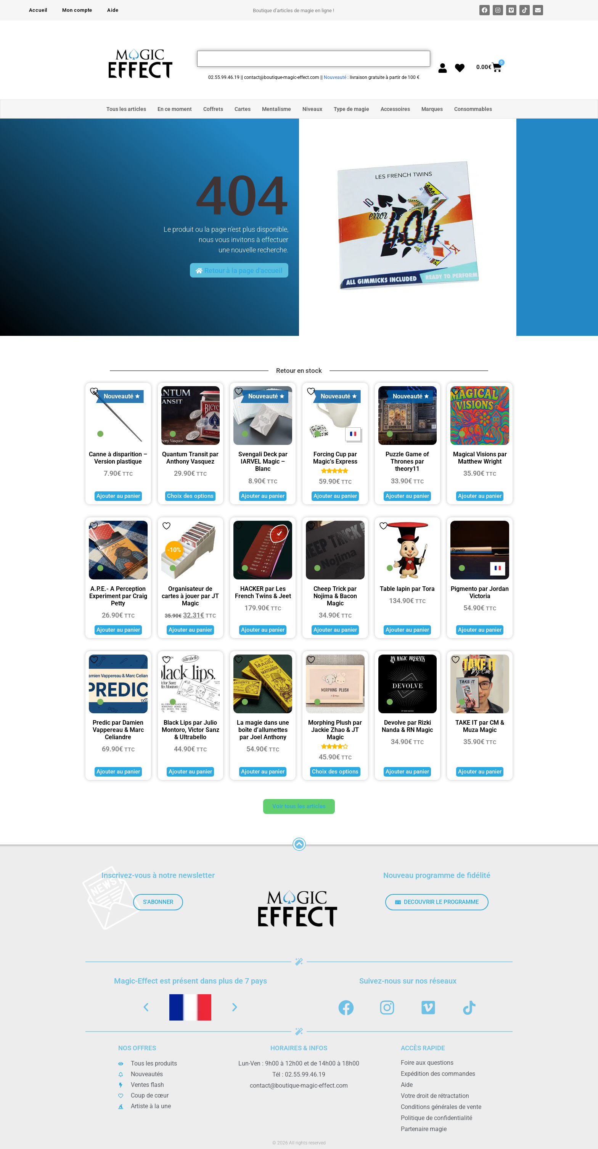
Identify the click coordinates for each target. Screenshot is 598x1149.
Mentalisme (276, 109)
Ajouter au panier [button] (118, 496)
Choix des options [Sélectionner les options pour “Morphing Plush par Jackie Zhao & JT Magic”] (335, 771)
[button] (145, 1007)
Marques (432, 109)
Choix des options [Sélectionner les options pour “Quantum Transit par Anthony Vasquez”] (190, 496)
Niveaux (312, 109)
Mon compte (77, 10)
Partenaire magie (424, 1129)
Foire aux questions (427, 1062)
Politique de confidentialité (436, 1118)
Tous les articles (126, 109)
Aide (112, 10)
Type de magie (351, 109)
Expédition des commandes (438, 1073)
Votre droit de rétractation (435, 1095)
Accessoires (395, 109)
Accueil (38, 10)
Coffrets (213, 109)
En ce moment (175, 109)
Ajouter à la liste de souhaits (94, 391)
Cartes (243, 109)
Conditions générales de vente (441, 1106)
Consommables (473, 109)
